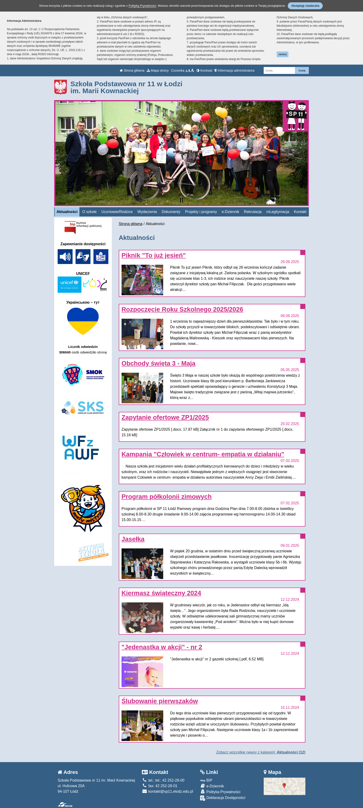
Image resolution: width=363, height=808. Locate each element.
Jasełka (133, 539)
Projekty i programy (201, 212)
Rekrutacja (253, 212)
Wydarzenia (147, 212)
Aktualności (67, 212)
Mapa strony (158, 70)
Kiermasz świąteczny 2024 (161, 593)
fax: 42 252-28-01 (159, 786)
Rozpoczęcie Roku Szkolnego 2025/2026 (182, 309)
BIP (206, 780)
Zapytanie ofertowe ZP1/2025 (165, 417)
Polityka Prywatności (220, 791)
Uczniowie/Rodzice (117, 212)
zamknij (282, 54)
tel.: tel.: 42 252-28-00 (163, 780)
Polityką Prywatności (142, 5)
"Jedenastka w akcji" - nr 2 (162, 647)
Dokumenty (171, 212)
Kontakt (300, 212)
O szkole (89, 212)
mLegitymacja (277, 212)
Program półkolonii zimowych (167, 496)
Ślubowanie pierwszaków (160, 701)
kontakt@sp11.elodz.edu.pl (167, 791)
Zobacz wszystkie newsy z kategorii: (260, 752)
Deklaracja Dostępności (222, 798)
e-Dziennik (230, 212)
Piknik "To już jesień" (154, 255)
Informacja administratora (234, 70)
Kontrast (204, 70)
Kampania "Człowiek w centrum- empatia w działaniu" (203, 454)
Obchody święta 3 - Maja (158, 363)
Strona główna (132, 70)
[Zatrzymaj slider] (181, 200)
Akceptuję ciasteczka (305, 5)
